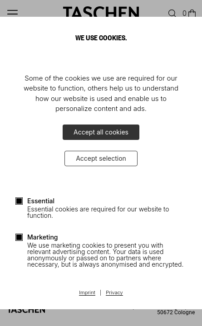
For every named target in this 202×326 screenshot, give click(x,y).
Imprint (87, 293)
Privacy (114, 293)
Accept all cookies (101, 132)
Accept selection (101, 158)
